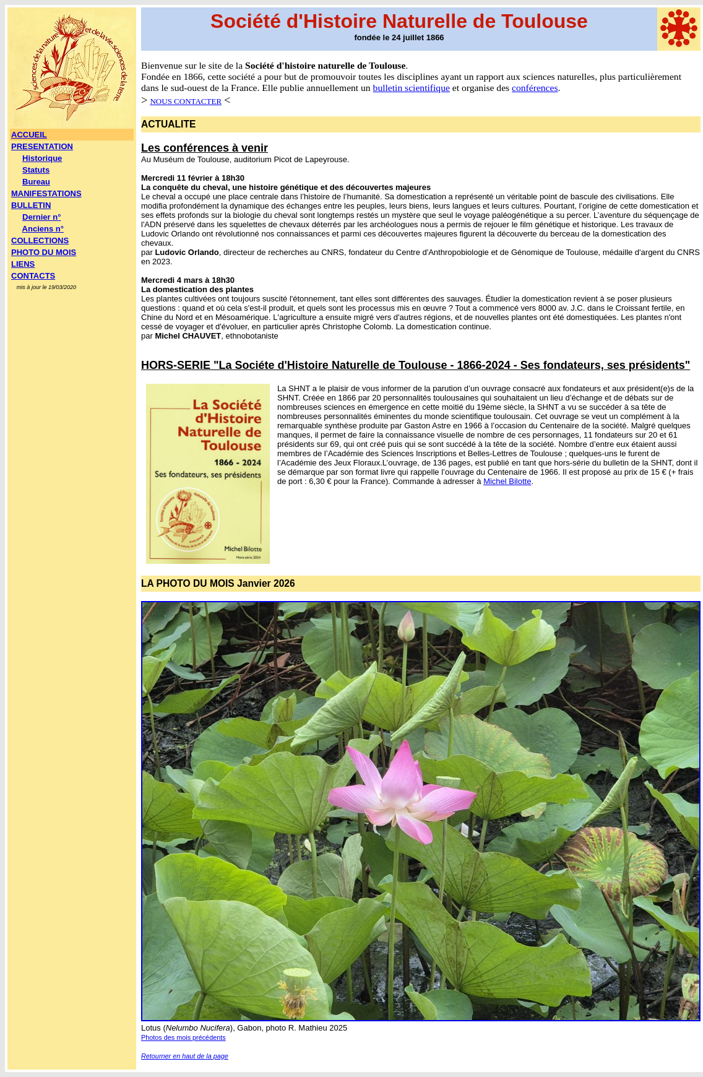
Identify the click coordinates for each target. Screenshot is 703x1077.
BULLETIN (31, 205)
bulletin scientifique (411, 87)
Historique (42, 158)
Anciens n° (43, 228)
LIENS (23, 264)
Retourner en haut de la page (184, 1056)
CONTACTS (33, 275)
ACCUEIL (29, 134)
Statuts (36, 170)
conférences (535, 87)
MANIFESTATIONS (46, 193)
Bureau (36, 181)
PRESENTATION (42, 146)
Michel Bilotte (507, 481)
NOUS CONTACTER (186, 101)
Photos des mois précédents (183, 1037)
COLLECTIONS (40, 240)
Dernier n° (41, 217)
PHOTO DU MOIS (43, 252)
